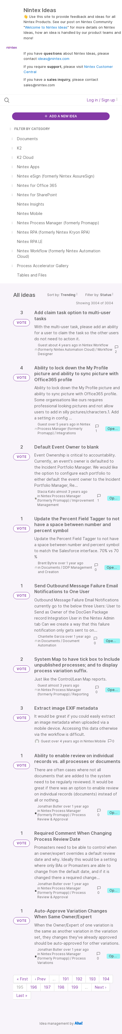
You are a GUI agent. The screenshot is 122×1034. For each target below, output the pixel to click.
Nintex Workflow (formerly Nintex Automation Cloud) (73, 347)
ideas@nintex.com (53, 58)
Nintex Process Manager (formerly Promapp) (64, 428)
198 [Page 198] (61, 987)
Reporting (80, 694)
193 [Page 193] (92, 979)
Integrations (66, 433)
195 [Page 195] (19, 987)
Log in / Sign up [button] (102, 100)
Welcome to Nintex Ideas (46, 27)
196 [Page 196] (33, 987)
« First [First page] (22, 979)
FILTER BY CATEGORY (29, 129)
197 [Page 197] (47, 987)
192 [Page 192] (79, 979)
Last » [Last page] (21, 995)
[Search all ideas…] (37, 100)
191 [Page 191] (66, 979)
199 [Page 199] (74, 987)
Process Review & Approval (61, 817)
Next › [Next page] (100, 987)
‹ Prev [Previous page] (40, 979)
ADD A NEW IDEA (61, 116)
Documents (50, 567)
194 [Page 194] (106, 979)
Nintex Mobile (95, 741)
